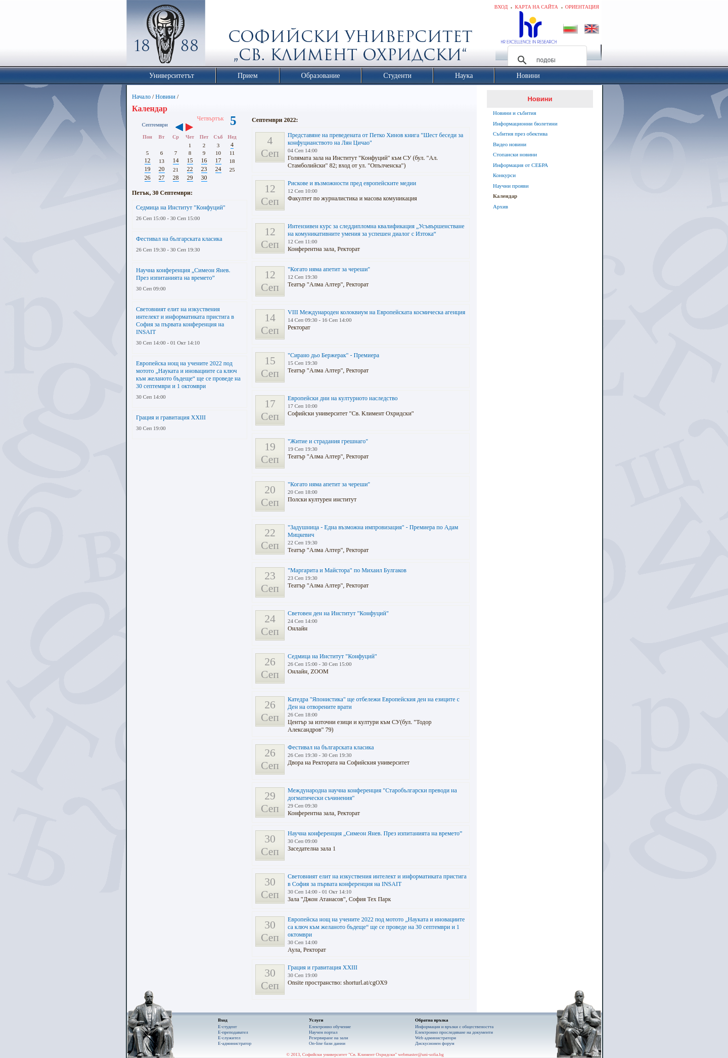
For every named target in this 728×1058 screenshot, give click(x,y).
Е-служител (229, 1037)
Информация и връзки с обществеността (454, 1026)
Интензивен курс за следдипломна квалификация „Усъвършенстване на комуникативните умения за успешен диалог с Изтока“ (376, 230)
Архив (500, 206)
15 (190, 160)
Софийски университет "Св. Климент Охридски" (222, 35)
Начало (141, 96)
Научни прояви (511, 186)
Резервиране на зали (328, 1037)
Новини (165, 96)
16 (204, 160)
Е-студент (227, 1026)
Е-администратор (234, 1043)
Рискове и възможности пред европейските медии (352, 183)
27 (162, 177)
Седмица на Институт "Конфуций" (180, 207)
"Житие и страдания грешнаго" (328, 441)
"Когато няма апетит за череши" (329, 269)
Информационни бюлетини (525, 123)
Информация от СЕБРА (520, 165)
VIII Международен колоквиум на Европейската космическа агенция (376, 312)
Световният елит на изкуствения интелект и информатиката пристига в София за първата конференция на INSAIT (185, 320)
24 (218, 169)
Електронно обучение (330, 1026)
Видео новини (509, 144)
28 (176, 177)
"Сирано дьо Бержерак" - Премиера (333, 355)
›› (194, 128)
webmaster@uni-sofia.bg (421, 1054)
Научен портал (323, 1032)
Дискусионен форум (434, 1043)
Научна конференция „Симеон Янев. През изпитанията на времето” (183, 274)
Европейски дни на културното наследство (343, 398)
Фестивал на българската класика (179, 238)
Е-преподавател (233, 1032)
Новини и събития (514, 113)
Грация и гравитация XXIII (171, 417)
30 (204, 177)
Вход (501, 7)
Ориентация (582, 7)
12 (148, 160)
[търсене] (545, 60)
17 (218, 160)
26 (148, 177)
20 (162, 169)
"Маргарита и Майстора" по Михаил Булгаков (347, 570)
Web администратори (435, 1037)
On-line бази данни (327, 1043)
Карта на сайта (536, 7)
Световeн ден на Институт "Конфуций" (338, 613)
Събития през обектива (520, 134)
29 (190, 177)
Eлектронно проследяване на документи (454, 1032)
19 (148, 169)
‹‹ (179, 128)
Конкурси (504, 175)
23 (204, 169)
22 (190, 169)
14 (176, 160)
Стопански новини (515, 154)
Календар (505, 196)
